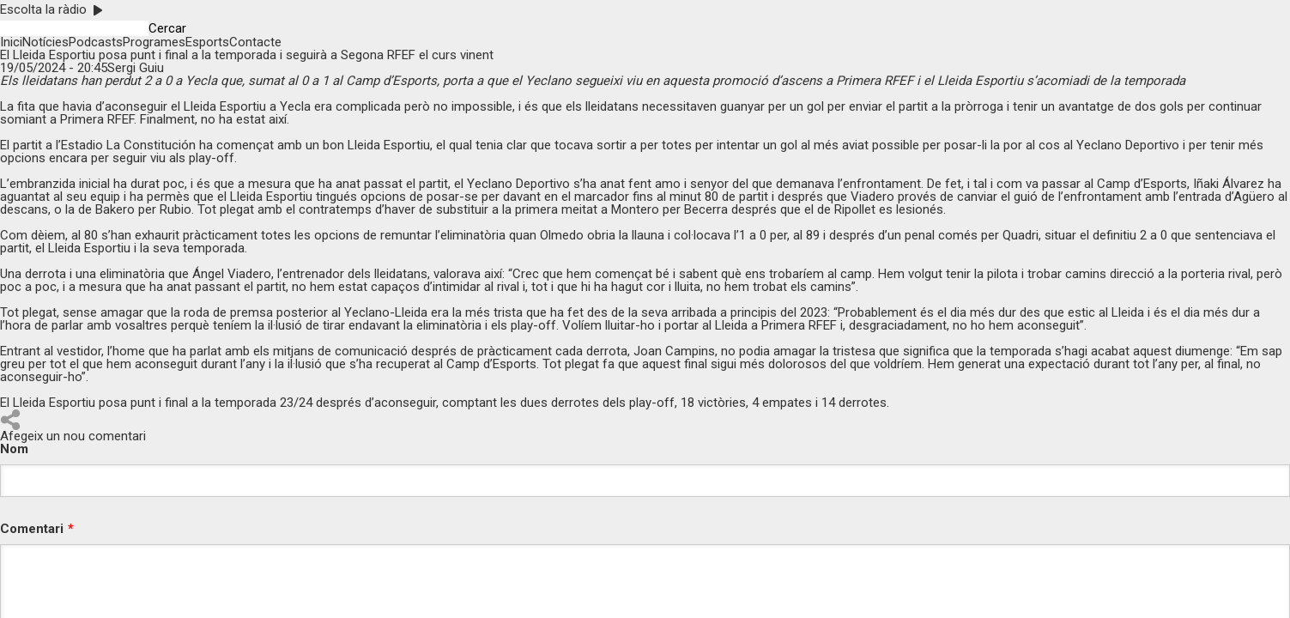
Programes (154, 42)
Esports (207, 42)
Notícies (45, 42)
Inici (11, 42)
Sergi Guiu (135, 68)
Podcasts (96, 42)
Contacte (255, 42)
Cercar (167, 28)
